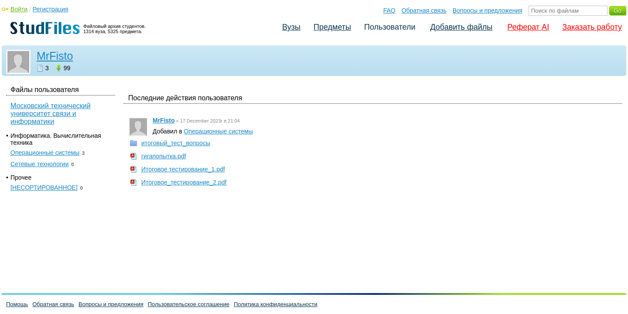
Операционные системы (218, 131)
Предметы (332, 27)
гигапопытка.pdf (163, 156)
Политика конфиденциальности (275, 304)
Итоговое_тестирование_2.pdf (184, 182)
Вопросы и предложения (487, 10)
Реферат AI (528, 27)
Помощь (17, 304)
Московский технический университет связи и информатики (50, 113)
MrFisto (55, 56)
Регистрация (50, 9)
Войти (18, 9)
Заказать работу (592, 27)
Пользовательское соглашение (188, 304)
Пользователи (389, 27)
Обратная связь (424, 10)
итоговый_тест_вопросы (175, 143)
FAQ (389, 10)
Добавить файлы (461, 27)
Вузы (291, 27)
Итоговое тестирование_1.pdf (183, 169)
